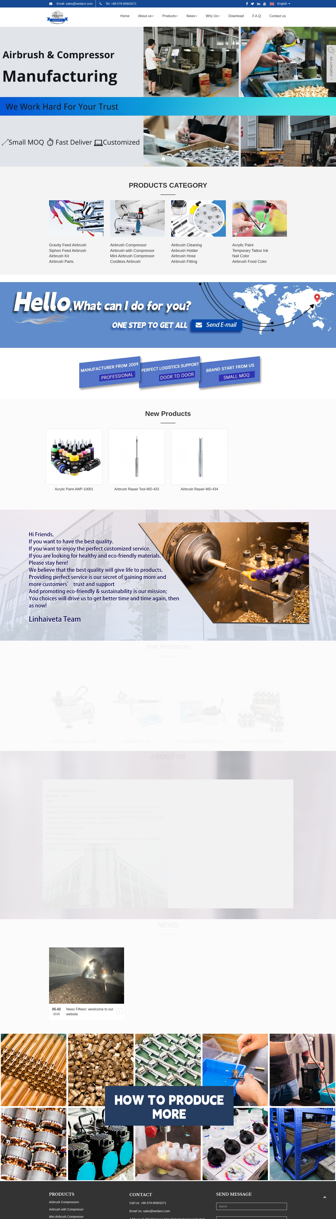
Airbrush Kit (59, 256)
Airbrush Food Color (249, 261)
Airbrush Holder (184, 250)
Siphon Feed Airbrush (67, 250)
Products (170, 16)
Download (236, 16)
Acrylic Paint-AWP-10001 (74, 489)
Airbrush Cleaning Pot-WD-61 (199, 741)
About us (146, 16)
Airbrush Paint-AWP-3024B (262, 741)
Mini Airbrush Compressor (132, 256)
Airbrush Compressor (128, 245)
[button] (153, 16)
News (191, 16)
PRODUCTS (61, 1131)
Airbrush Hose (183, 256)
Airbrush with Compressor (132, 250)
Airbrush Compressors (64, 1138)
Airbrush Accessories (63, 1175)
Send (251, 1194)
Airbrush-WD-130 (136, 741)
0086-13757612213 (158, 1176)
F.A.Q (256, 16)
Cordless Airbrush (125, 261)
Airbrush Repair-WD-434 (199, 489)
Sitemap (198, 1212)
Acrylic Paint (243, 245)
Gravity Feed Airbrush (67, 245)
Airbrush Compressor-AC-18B (74, 741)
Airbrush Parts (61, 261)
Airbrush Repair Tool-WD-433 (136, 489)
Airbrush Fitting (184, 261)
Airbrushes (56, 1168)
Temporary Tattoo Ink (250, 250)
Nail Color (240, 256)
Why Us (213, 16)
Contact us (278, 16)
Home (124, 16)
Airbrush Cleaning (186, 245)
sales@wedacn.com (156, 1147)
